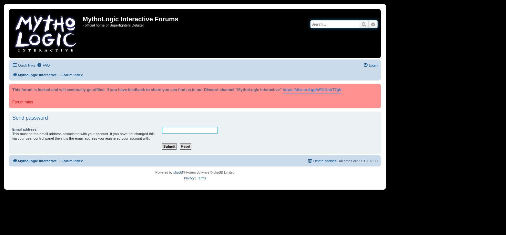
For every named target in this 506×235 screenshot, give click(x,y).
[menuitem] (43, 65)
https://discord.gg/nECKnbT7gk (312, 90)
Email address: (24, 129)
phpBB (178, 172)
